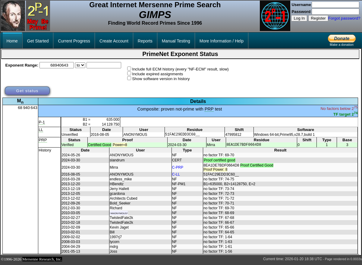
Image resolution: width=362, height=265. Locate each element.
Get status (27, 91)
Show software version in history (161, 78)
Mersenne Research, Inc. (42, 261)
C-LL (176, 176)
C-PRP (177, 169)
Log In (299, 18)
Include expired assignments (157, 74)
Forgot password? (344, 18)
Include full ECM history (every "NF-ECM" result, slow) (180, 69)
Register (318, 18)
